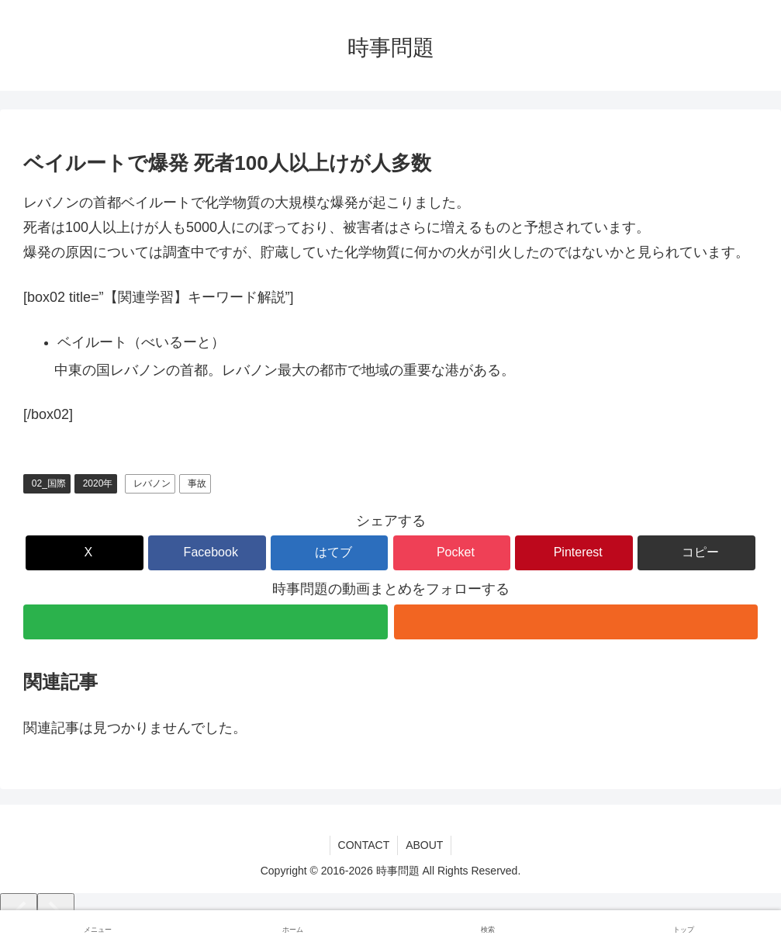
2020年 (98, 483)
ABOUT (424, 845)
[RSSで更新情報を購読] (576, 621)
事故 (197, 483)
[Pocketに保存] (452, 552)
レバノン (152, 483)
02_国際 (49, 483)
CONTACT (364, 845)
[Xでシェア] (84, 552)
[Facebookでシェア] (207, 552)
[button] (696, 552)
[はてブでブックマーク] (330, 552)
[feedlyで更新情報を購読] (205, 621)
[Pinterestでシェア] (574, 552)
